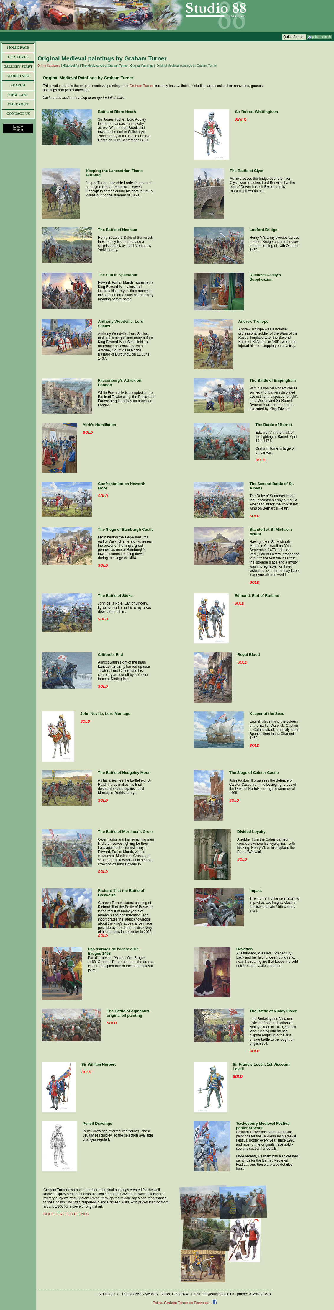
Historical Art (71, 65)
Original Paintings (141, 65)
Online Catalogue (48, 65)
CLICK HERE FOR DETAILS (66, 1214)
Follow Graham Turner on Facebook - (183, 1303)
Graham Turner (141, 86)
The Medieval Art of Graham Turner (105, 65)
